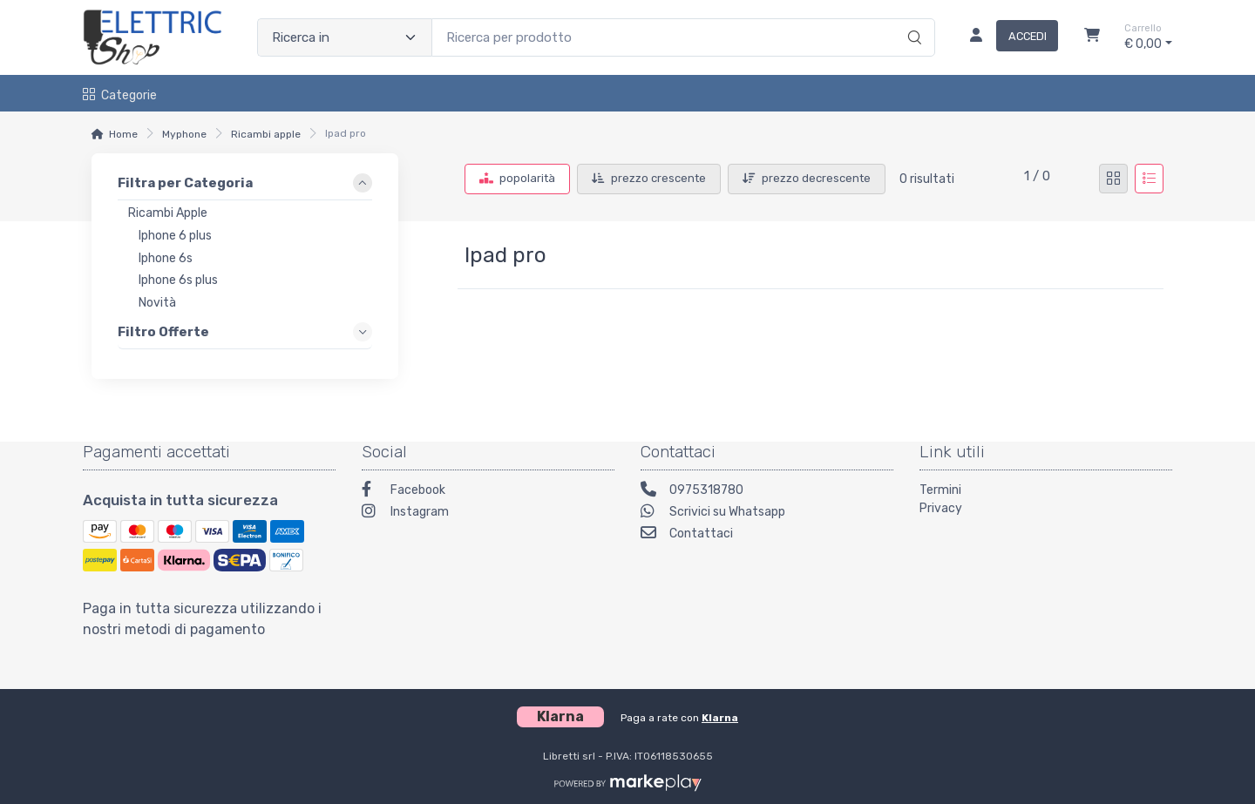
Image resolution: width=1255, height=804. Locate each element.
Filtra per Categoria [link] (185, 183)
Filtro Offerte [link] (163, 332)
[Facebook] (488, 492)
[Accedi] (1007, 37)
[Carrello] (1092, 37)
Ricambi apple (266, 134)
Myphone (184, 134)
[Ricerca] (912, 19)
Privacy (940, 508)
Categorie (120, 95)
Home (123, 134)
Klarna (720, 718)
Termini (940, 490)
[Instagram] (488, 513)
